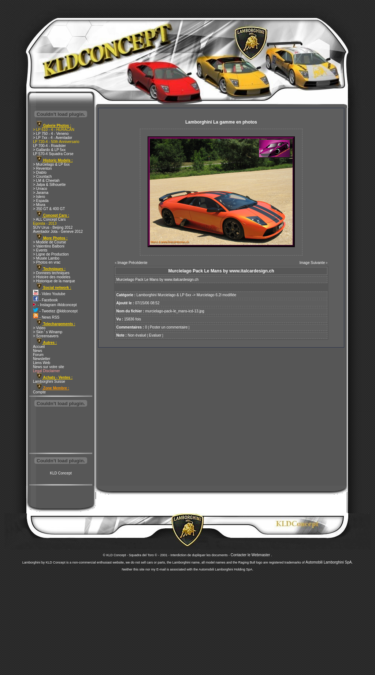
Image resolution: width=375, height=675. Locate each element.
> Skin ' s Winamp (47, 332)
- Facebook (45, 300)
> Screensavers (46, 336)
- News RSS (46, 317)
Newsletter (41, 359)
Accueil (39, 347)
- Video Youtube (49, 294)
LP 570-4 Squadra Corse (53, 154)
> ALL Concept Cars (49, 219)
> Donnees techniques (51, 273)
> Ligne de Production (51, 254)
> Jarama (40, 193)
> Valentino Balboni (48, 246)
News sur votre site (48, 367)
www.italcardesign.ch (181, 280)
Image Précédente (133, 263)
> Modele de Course (49, 242)
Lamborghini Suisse (49, 381)
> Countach (42, 177)
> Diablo (40, 172)
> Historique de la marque (54, 281)
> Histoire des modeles (51, 277)
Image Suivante (312, 263)
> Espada (41, 201)
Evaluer (155, 335)
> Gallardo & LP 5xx (49, 150)
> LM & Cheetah (46, 181)
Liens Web (41, 363)
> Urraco (40, 189)
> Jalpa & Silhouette (49, 185)
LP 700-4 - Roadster (49, 146)
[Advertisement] (61, 430)
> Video (39, 328)
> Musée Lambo (46, 258)
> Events (40, 250)
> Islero (39, 197)
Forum (38, 355)
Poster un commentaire (169, 327)
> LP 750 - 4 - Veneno (50, 134)
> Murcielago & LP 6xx (51, 164)
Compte (39, 392)
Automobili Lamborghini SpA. (329, 562)
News (37, 351)
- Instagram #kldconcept (55, 305)
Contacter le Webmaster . (251, 555)
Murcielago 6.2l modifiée (216, 295)
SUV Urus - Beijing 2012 (53, 227)
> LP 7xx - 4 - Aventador (52, 138)
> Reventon (42, 168)
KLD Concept (60, 473)
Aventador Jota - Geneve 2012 (58, 232)
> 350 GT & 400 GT (49, 209)
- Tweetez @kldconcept (55, 311)
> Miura (39, 205)
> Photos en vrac (46, 262)
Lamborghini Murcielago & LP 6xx (164, 295)
